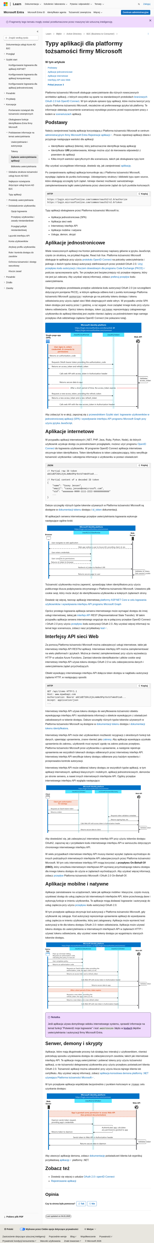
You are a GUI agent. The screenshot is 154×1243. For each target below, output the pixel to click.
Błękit (59, 34)
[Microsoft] (6, 4)
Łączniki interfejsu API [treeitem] (19, 236)
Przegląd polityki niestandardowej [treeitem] (19, 228)
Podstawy (52, 68)
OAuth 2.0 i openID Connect (99, 1176)
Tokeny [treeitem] (14, 151)
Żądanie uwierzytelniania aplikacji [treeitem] (23, 159)
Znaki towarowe (71, 1241)
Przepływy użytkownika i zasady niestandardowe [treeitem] (22, 219)
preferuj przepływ (120, 277)
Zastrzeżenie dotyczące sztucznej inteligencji (23, 1236)
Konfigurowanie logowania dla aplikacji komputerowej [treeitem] (23, 76)
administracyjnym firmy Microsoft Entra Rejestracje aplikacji (77, 135)
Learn (48, 34)
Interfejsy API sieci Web (59, 80)
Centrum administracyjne (135, 12)
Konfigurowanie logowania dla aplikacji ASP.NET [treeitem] (23, 67)
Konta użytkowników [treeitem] (18, 241)
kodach (128, 1028)
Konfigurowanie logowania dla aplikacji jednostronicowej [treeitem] (23, 86)
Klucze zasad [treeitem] (15, 271)
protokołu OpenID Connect (96, 259)
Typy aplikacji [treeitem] (15, 194)
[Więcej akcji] (148, 34)
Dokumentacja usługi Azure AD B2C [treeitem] (21, 46)
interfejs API (83, 615)
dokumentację (97, 1155)
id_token (97, 509)
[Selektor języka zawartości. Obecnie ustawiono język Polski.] (8, 1229)
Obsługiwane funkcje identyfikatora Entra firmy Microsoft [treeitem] (20, 123)
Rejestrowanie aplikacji (63, 1181)
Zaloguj (146, 4)
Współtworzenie (88, 1236)
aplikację (126, 165)
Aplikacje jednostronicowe (60, 72)
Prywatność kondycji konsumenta (18, 1241)
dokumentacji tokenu (69, 509)
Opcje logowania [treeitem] (19, 211)
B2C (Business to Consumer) (100, 34)
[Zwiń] (37, 31)
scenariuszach (63, 114)
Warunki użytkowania (50, 1241)
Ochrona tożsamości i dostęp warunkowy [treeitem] (22, 264)
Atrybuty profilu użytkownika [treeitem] (22, 247)
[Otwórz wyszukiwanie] (139, 4)
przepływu (76, 624)
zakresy (107, 739)
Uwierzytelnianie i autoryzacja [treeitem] (19, 144)
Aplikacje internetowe (58, 76)
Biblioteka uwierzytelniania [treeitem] (23, 166)
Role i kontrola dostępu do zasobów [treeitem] (21, 254)
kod (102, 628)
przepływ (58, 875)
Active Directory (74, 34)
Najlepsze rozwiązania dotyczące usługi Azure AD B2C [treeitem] (21, 185)
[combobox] (21, 38)
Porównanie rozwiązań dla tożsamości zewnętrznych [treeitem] (21, 112)
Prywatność (104, 1236)
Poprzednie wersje (58, 1236)
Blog (72, 1236)
